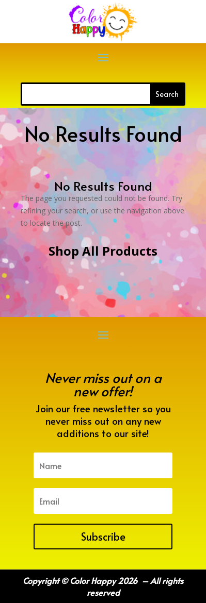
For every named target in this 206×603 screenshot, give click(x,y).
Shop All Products (103, 250)
